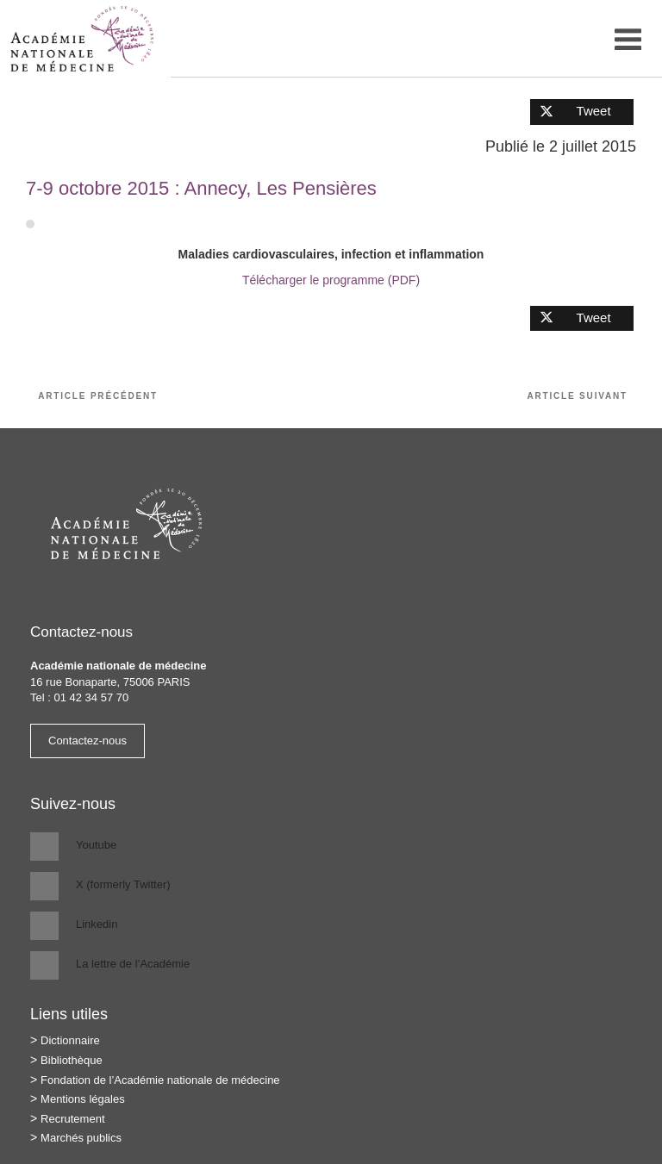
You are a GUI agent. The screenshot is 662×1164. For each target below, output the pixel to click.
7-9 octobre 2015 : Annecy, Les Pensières (201, 188)
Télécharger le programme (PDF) (331, 280)
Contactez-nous (87, 740)
